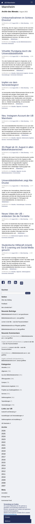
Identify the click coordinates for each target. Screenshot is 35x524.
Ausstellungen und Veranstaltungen (11, 415)
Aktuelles (13, 42)
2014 (3, 465)
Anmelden (4, 493)
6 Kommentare (16, 173)
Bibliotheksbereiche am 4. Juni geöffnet (12, 318)
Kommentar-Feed (6, 500)
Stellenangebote (26, 271)
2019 (3, 451)
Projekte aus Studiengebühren (10, 390)
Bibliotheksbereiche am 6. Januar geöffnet (13, 360)
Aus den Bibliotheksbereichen (23, 42)
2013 (3, 468)
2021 (3, 445)
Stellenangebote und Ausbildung (10, 419)
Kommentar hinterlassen (8, 43)
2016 (3, 460)
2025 (3, 434)
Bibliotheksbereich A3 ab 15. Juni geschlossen (14, 314)
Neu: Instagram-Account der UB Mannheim (17, 116)
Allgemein (18, 106)
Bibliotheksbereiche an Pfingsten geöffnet (13, 325)
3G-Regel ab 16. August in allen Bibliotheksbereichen (17, 148)
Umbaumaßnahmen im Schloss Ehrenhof (17, 18)
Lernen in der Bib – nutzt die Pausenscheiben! (14, 322)
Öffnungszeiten (5, 378)
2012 (3, 471)
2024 (3, 436)
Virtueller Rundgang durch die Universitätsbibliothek (16, 52)
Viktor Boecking (25, 23)
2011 (3, 474)
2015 (3, 462)
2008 (3, 483)
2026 (3, 431)
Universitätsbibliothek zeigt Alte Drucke (17, 181)
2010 (3, 477)
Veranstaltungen (6, 75)
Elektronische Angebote (22, 73)
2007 (3, 486)
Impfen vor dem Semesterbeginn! (10, 83)
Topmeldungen (5, 401)
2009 (3, 480)
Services (31, 73)
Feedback (4, 303)
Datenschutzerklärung (10, 514)
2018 (3, 454)
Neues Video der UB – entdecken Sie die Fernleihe (15, 214)
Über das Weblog (6, 300)
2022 (3, 442)
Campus (3, 382)
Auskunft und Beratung (8, 412)
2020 (3, 448)
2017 (3, 457)
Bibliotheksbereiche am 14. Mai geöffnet (13, 329)
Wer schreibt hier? (6, 307)
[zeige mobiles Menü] (32, 2)
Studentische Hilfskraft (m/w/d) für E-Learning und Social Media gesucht (18, 247)
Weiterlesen (15, 39)
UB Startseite (5, 423)
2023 (3, 439)
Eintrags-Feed (5, 496)
